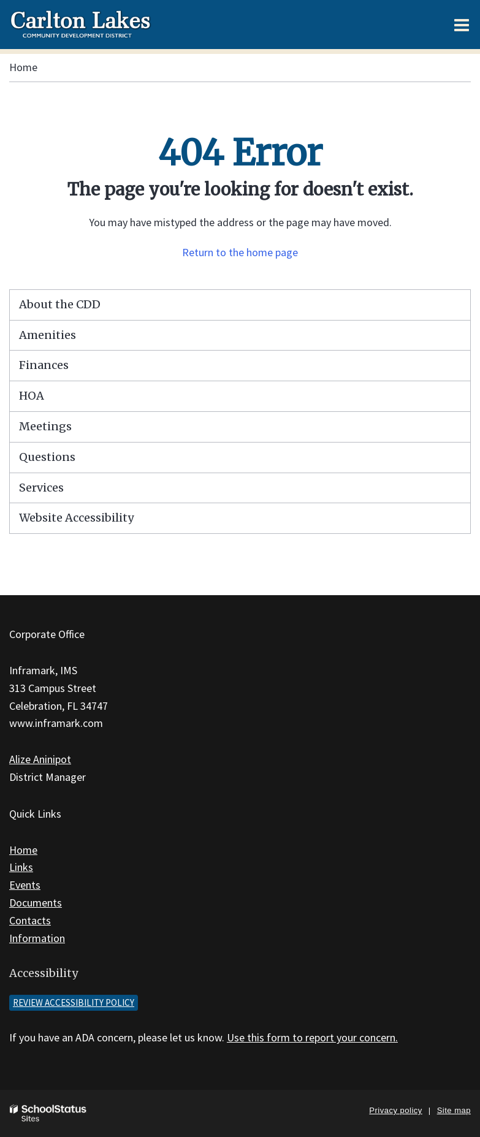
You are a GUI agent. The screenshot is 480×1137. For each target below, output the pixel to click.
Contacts (30, 920)
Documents (35, 903)
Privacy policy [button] (395, 1110)
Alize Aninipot (40, 759)
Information (37, 938)
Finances (44, 365)
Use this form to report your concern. (312, 1037)
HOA (31, 396)
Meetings (45, 426)
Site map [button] (454, 1110)
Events (24, 885)
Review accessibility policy (73, 1002)
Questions (47, 457)
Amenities (47, 335)
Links (21, 867)
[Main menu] (461, 24)
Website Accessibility (76, 518)
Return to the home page (240, 252)
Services (41, 488)
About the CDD (60, 304)
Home (23, 67)
